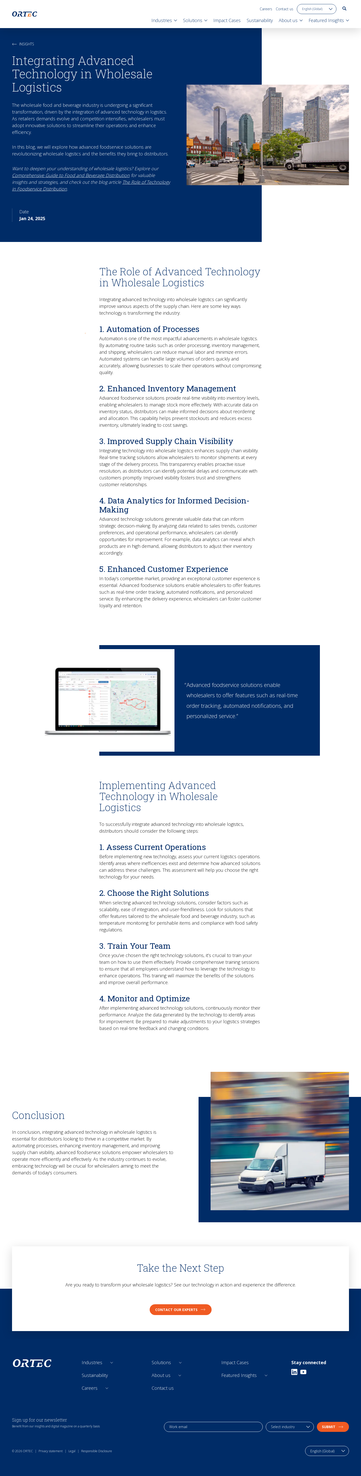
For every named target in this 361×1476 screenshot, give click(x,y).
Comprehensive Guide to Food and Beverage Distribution (71, 175)
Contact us (284, 9)
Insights (23, 44)
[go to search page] (344, 8)
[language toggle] (316, 9)
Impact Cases (235, 1362)
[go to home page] (24, 14)
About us (161, 1375)
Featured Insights (239, 1375)
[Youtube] (303, 1372)
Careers (266, 9)
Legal (71, 1451)
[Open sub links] (111, 1362)
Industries (92, 1362)
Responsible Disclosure (96, 1451)
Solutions (161, 1362)
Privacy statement (51, 1451)
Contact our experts (180, 1309)
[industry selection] (290, 1427)
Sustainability (95, 1375)
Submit (333, 1426)
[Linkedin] (294, 1372)
